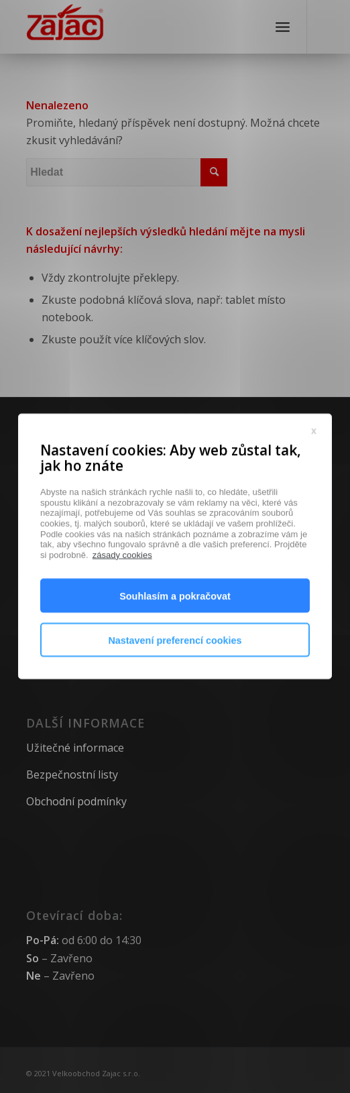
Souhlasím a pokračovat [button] (175, 631)
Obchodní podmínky (76, 801)
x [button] (313, 465)
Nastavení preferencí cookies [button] (174, 676)
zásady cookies (122, 590)
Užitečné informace (75, 747)
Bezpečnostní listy (72, 774)
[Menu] (283, 27)
